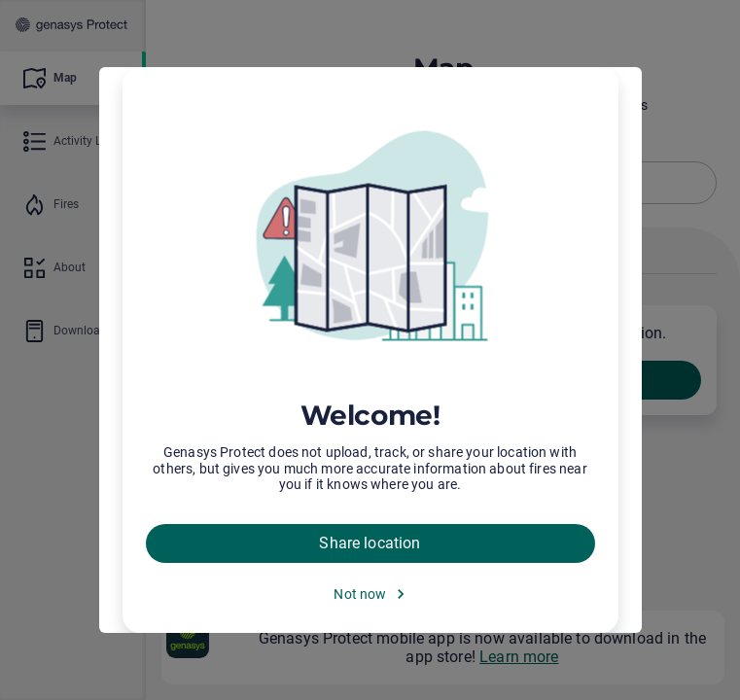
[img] (370, 238)
